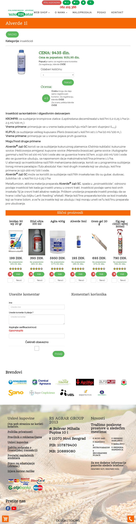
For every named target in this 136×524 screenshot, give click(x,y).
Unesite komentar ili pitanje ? (21, 313)
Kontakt (117, 12)
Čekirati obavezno (36, 342)
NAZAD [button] (12, 34)
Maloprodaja (82, 12)
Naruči (68, 82)
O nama (61, 12)
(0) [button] (66, 2)
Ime (10, 303)
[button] (83, 2)
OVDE (63, 64)
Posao (101, 12)
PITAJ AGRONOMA (52, 3)
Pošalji (58, 353)
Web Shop (42, 12)
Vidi (18, 274)
